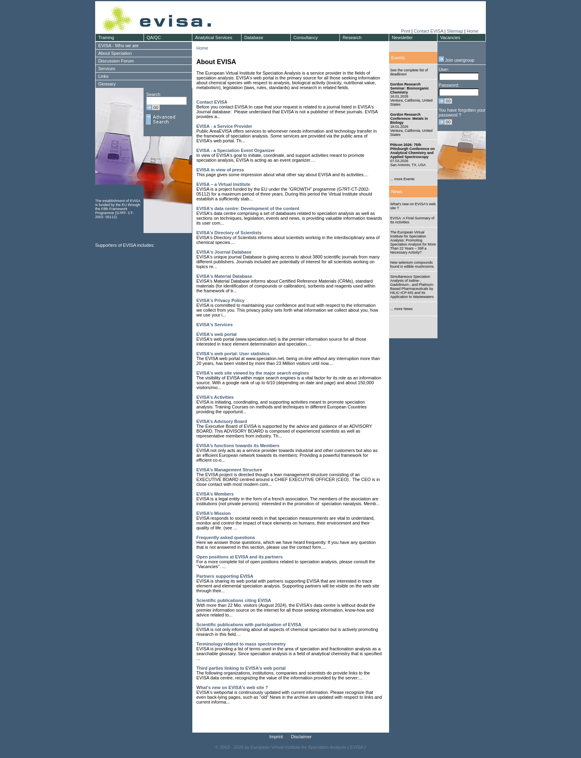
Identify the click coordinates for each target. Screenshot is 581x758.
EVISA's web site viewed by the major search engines (252, 373)
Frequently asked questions (225, 537)
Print (405, 31)
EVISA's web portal (216, 334)
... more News (401, 309)
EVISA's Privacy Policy (220, 300)
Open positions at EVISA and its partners (239, 556)
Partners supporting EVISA (224, 576)
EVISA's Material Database (224, 276)
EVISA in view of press (220, 169)
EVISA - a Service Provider (224, 126)
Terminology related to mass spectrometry (241, 643)
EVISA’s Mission (213, 513)
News (396, 191)
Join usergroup (457, 60)
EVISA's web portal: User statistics (233, 353)
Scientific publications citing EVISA (233, 600)
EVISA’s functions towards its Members (237, 445)
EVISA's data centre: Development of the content (247, 208)
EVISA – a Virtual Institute (223, 184)
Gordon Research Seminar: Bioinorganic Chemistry (409, 88)
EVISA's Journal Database (224, 252)
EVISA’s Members (215, 493)
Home (472, 31)
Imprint (276, 736)
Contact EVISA (428, 31)
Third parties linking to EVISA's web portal (240, 668)
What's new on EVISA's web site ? (232, 687)
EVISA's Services (214, 324)
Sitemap (455, 31)
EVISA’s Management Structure (229, 469)
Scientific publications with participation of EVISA (248, 624)
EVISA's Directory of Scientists (229, 232)
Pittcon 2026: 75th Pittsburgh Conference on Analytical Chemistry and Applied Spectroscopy (412, 151)
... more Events (402, 179)
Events (398, 57)
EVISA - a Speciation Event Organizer (235, 150)
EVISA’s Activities (215, 397)
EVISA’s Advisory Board (221, 421)
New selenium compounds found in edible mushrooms (412, 264)
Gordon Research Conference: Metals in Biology (409, 118)
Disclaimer (301, 736)
